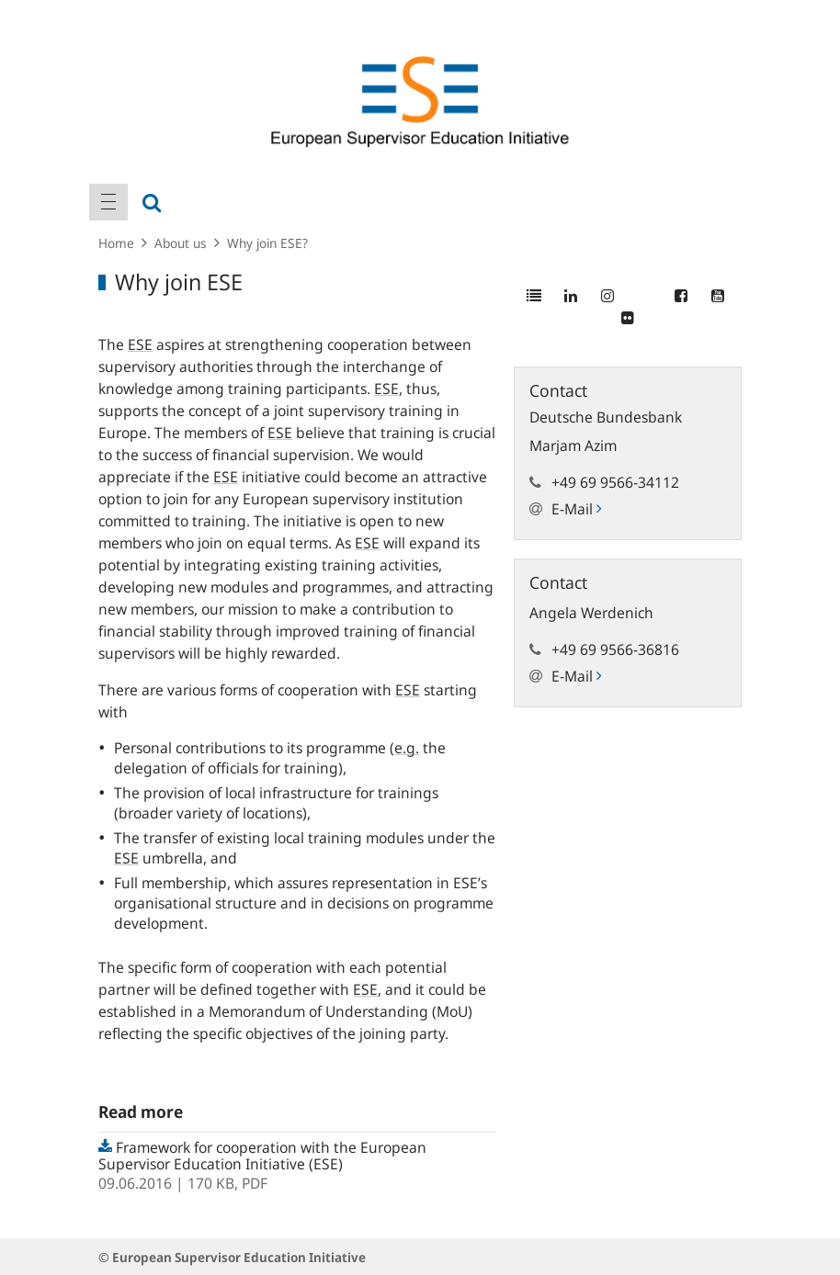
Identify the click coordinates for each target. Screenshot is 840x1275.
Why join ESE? (267, 243)
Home (116, 243)
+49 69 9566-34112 (615, 482)
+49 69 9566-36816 (615, 649)
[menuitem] (108, 202)
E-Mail (576, 509)
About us (180, 243)
